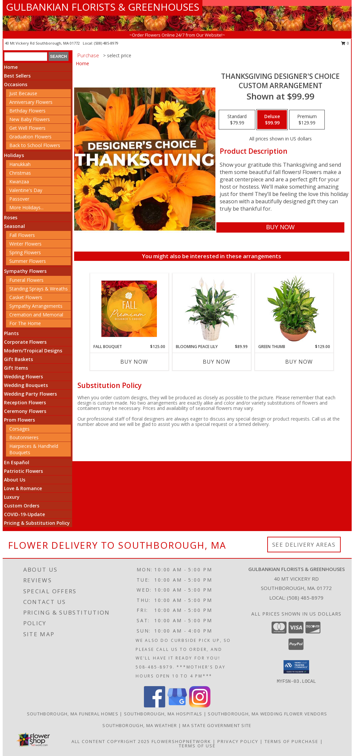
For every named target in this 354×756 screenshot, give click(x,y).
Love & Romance (23, 488)
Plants (11, 333)
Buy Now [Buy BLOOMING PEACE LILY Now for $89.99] (216, 361)
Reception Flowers (25, 402)
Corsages (19, 429)
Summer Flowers (27, 261)
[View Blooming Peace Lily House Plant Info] (211, 308)
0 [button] (345, 43)
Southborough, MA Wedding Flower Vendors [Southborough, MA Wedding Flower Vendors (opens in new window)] (267, 714)
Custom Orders (21, 505)
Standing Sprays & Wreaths (38, 288)
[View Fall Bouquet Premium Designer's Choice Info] (129, 308)
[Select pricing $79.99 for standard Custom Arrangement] (237, 119)
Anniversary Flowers (31, 102)
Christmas (20, 173)
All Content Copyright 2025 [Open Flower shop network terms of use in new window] (110, 741)
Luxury (12, 497)
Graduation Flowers (30, 136)
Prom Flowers (19, 420)
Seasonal (14, 226)
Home (11, 67)
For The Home (25, 323)
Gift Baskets (18, 359)
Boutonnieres (24, 437)
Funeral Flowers (26, 280)
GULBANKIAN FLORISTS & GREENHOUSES (102, 7)
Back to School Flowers (34, 145)
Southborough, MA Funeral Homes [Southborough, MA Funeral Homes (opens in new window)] (72, 714)
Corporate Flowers (25, 342)
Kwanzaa (19, 181)
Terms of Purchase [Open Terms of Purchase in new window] (291, 741)
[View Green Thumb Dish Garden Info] (294, 308)
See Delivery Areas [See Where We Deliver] (304, 544)
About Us (14, 479)
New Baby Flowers (29, 119)
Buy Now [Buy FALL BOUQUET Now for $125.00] (134, 361)
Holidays (14, 155)
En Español (16, 462)
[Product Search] (25, 56)
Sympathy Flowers (25, 271)
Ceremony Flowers (25, 411)
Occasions (15, 84)
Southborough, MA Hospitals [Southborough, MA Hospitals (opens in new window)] (163, 714)
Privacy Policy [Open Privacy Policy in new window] (237, 741)
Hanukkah (20, 164)
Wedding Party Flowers (30, 394)
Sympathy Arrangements (35, 306)
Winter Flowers (25, 244)
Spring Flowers (25, 252)
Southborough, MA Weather (139, 725)
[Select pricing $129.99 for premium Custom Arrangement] (307, 119)
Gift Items (16, 368)
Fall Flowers (22, 235)
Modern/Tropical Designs (33, 350)
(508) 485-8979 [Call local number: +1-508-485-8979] (106, 43)
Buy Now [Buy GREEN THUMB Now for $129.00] (299, 361)
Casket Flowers (25, 297)
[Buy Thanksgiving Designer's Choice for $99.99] (280, 227)
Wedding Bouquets (26, 385)
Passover (19, 199)
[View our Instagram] (199, 705)
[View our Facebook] (154, 705)
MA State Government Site (216, 725)
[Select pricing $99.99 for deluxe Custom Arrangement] (272, 119)
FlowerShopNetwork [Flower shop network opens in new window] (181, 741)
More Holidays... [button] (26, 207)
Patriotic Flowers (23, 471)
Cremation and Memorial (36, 314)
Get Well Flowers (27, 128)
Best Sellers (17, 76)
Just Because (23, 93)
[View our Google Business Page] (177, 705)
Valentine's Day (25, 190)
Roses (10, 217)
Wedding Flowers (23, 376)
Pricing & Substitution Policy (37, 523)
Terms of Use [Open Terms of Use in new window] (197, 746)
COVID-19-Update (24, 514)
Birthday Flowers (27, 110)
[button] (296, 666)
